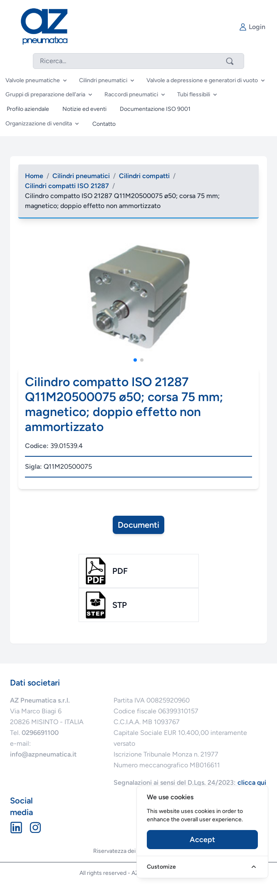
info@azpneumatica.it (43, 754)
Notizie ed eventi (84, 109)
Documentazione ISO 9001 (155, 109)
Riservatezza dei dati (119, 851)
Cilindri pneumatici (81, 176)
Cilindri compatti (144, 176)
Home (34, 176)
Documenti (138, 525)
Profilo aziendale (28, 109)
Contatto (104, 123)
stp (119, 605)
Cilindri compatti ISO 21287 (67, 186)
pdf (120, 571)
